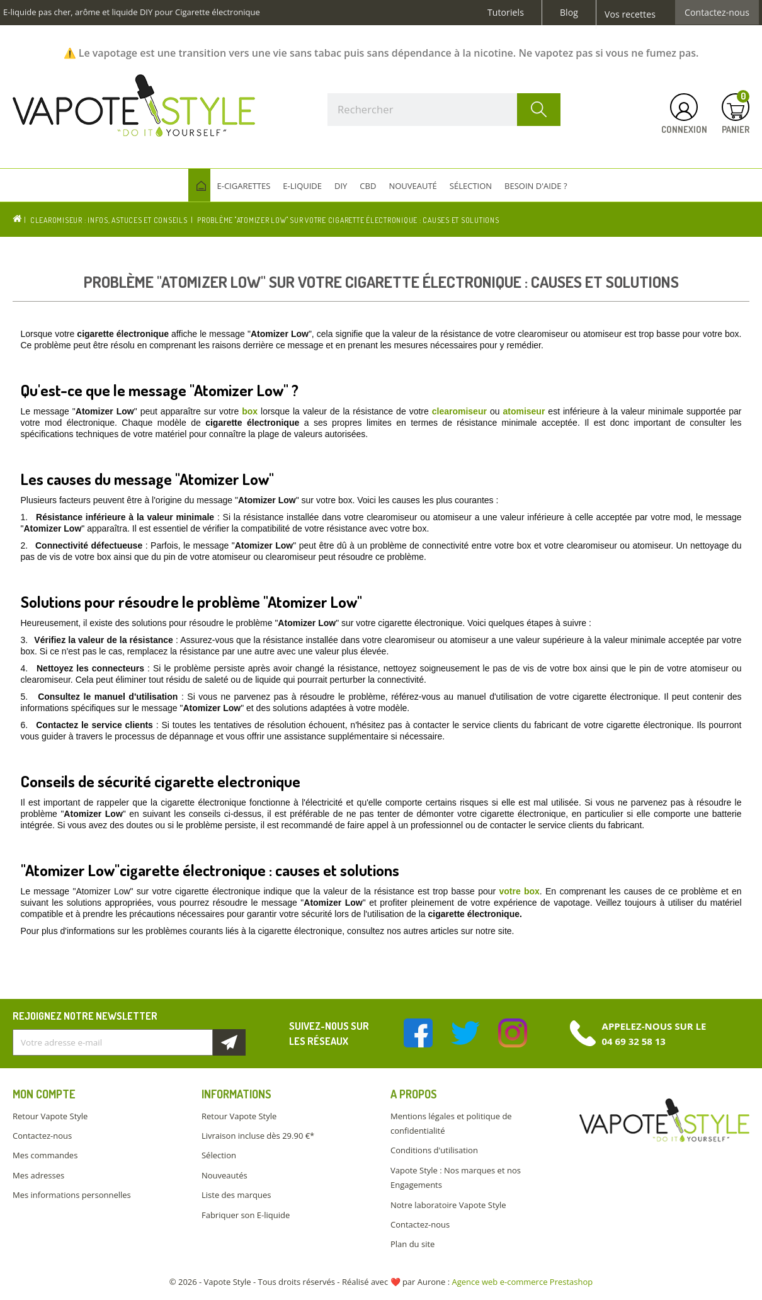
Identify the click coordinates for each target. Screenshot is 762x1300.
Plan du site (412, 1244)
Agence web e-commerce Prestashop (522, 1281)
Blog (569, 12)
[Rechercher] (443, 109)
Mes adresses (38, 1175)
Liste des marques (236, 1194)
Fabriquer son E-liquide (246, 1215)
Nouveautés (224, 1175)
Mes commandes (45, 1155)
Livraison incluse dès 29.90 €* (258, 1135)
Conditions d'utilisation (434, 1150)
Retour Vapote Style (50, 1116)
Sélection (219, 1155)
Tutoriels (505, 12)
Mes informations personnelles (72, 1194)
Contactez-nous (717, 12)
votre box (519, 891)
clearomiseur (459, 411)
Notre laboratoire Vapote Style (448, 1205)
